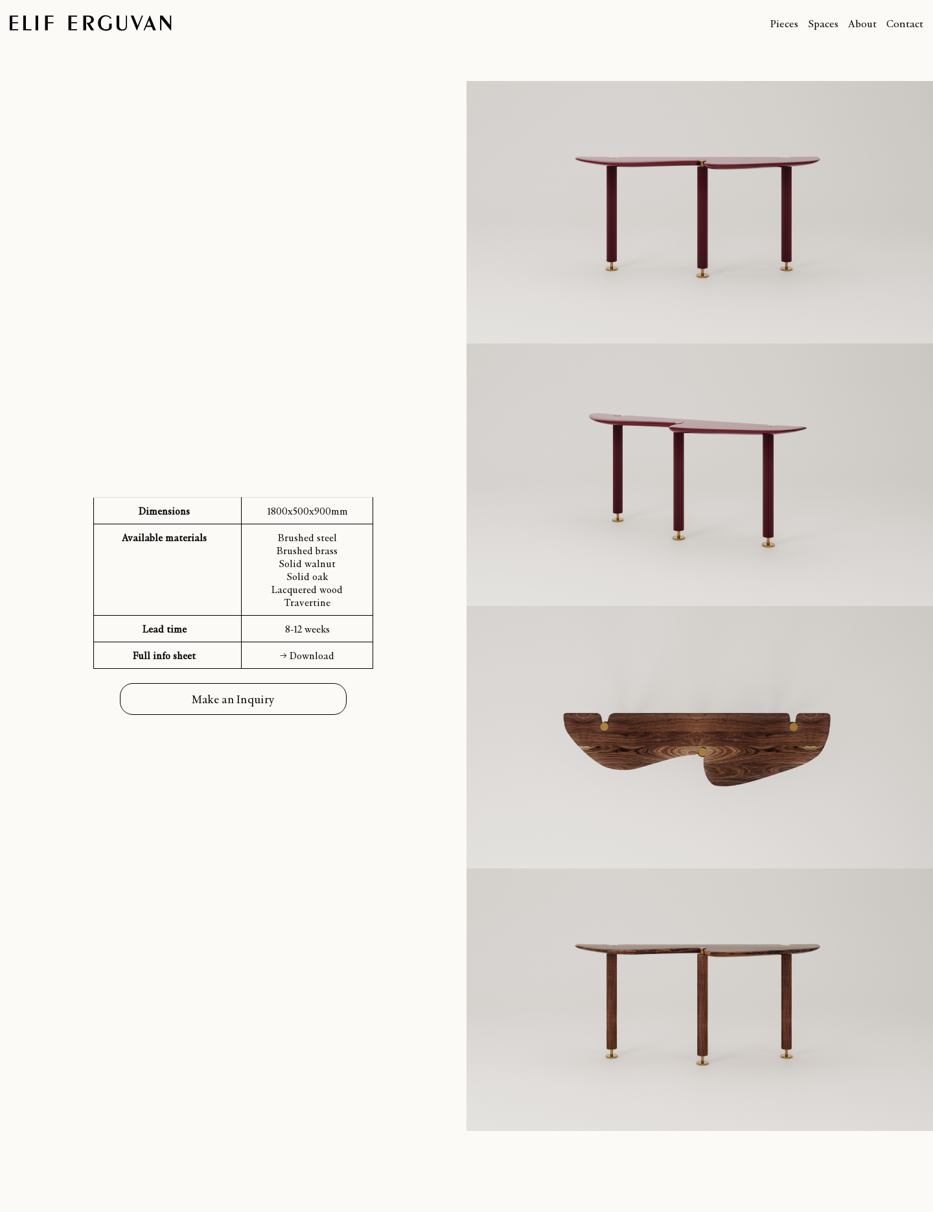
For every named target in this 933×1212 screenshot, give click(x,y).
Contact (904, 23)
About (862, 23)
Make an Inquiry (233, 699)
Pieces (784, 23)
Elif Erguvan (91, 23)
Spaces (823, 23)
